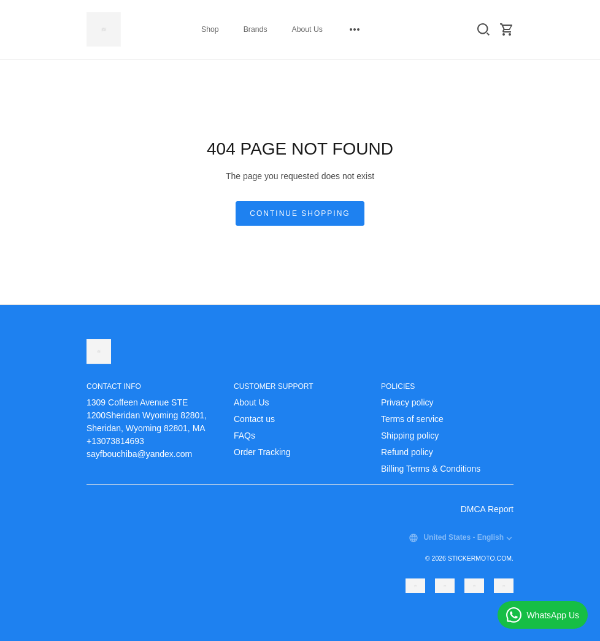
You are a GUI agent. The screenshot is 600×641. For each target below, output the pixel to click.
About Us (307, 29)
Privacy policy (407, 402)
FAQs (244, 435)
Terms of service (412, 419)
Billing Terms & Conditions (430, 469)
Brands (255, 29)
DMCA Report (487, 509)
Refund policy (407, 452)
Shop (210, 29)
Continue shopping (300, 213)
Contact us (254, 419)
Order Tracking (262, 452)
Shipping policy (410, 435)
